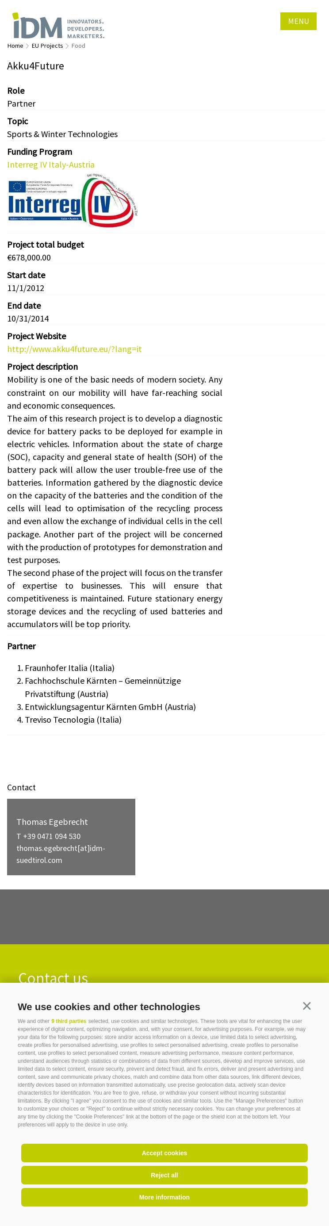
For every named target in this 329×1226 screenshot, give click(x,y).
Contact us (53, 978)
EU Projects (47, 46)
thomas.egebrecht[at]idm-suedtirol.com (60, 854)
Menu (298, 21)
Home (15, 46)
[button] (306, 1005)
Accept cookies (164, 1153)
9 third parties (68, 1021)
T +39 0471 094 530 (48, 836)
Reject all (164, 1175)
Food (78, 46)
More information (164, 1197)
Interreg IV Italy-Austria (51, 164)
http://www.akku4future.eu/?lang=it (74, 348)
